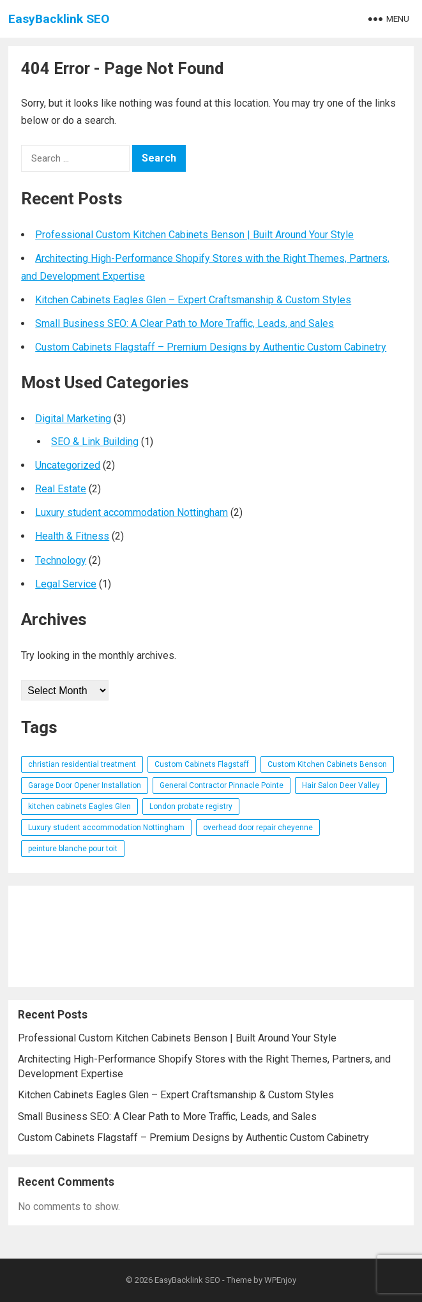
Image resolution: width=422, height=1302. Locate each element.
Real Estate (60, 489)
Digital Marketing (73, 419)
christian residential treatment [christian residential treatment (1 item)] (82, 764)
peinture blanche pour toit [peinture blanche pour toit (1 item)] (72, 848)
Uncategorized (67, 465)
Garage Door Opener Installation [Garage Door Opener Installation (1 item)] (84, 785)
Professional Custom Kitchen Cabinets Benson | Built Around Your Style (194, 235)
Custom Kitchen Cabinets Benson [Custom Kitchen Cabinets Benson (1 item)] (327, 764)
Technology (60, 560)
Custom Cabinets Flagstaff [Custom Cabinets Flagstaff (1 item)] (201, 764)
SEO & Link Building (95, 441)
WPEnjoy (280, 1280)
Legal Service (65, 584)
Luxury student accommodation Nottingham (131, 512)
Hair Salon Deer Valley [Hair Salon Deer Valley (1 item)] (341, 785)
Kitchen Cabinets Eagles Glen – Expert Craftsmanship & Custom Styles (193, 300)
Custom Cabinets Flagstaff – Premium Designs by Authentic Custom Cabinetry (210, 347)
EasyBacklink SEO (59, 18)
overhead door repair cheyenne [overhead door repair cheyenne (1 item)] (258, 827)
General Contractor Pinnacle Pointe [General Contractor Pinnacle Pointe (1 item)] (221, 785)
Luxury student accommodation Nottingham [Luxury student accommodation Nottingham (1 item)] (106, 827)
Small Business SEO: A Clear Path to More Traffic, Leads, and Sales (184, 323)
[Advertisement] (211, 936)
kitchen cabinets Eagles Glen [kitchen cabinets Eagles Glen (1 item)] (79, 806)
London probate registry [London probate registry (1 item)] (190, 806)
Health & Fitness (72, 536)
